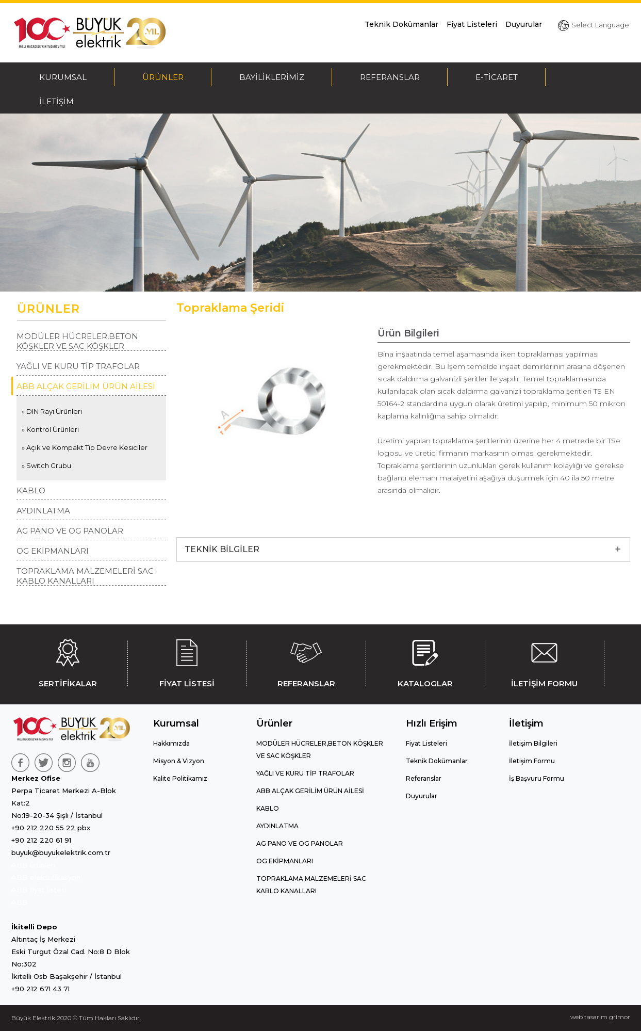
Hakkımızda (171, 743)
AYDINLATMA (43, 511)
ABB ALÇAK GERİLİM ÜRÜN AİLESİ (86, 386)
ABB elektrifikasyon (45, 877)
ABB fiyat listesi (39, 889)
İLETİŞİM (56, 101)
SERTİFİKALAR (68, 661)
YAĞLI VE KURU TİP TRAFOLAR (78, 366)
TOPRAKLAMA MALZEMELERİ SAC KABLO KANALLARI (85, 576)
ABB (19, 902)
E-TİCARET (496, 77)
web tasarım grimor (600, 1017)
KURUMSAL (63, 77)
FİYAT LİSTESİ (187, 661)
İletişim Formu (532, 761)
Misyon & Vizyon (178, 761)
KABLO (31, 490)
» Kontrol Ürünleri (50, 429)
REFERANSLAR (390, 77)
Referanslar (423, 778)
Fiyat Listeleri (472, 24)
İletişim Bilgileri (533, 743)
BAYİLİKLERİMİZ (271, 77)
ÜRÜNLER (163, 77)
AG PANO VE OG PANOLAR (70, 531)
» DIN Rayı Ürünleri (52, 411)
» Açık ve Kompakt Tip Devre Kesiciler (84, 447)
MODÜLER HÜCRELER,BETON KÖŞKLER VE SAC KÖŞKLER (77, 341)
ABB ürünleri (33, 865)
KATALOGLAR (425, 661)
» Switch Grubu (46, 465)
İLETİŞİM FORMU (544, 661)
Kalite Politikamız (180, 778)
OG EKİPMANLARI (53, 551)
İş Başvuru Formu (536, 778)
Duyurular (523, 24)
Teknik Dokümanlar (401, 24)
